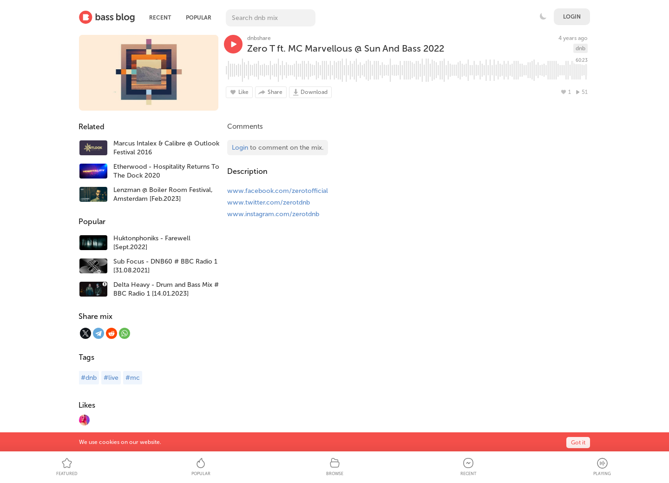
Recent (160, 17)
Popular (198, 17)
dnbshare (259, 38)
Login (572, 16)
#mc (132, 378)
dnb (580, 48)
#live (111, 378)
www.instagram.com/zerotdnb (273, 214)
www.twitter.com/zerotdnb (268, 202)
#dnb (89, 378)
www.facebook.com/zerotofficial (277, 191)
